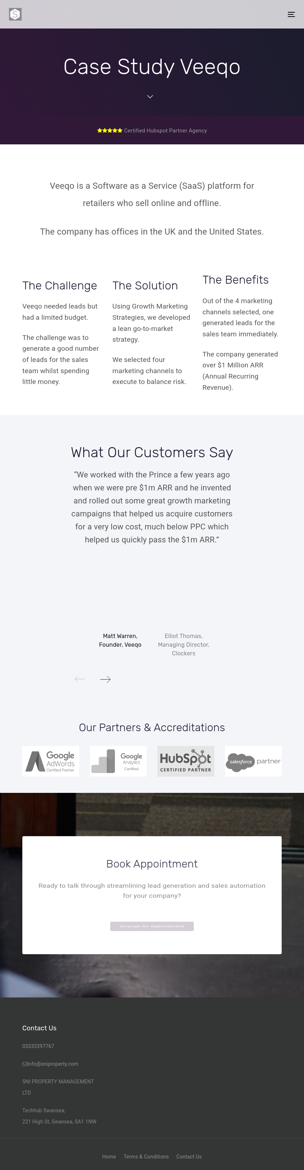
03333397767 (38, 1046)
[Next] (105, 679)
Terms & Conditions (146, 1157)
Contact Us (189, 1157)
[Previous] (80, 679)
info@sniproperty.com (52, 1064)
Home (109, 1157)
